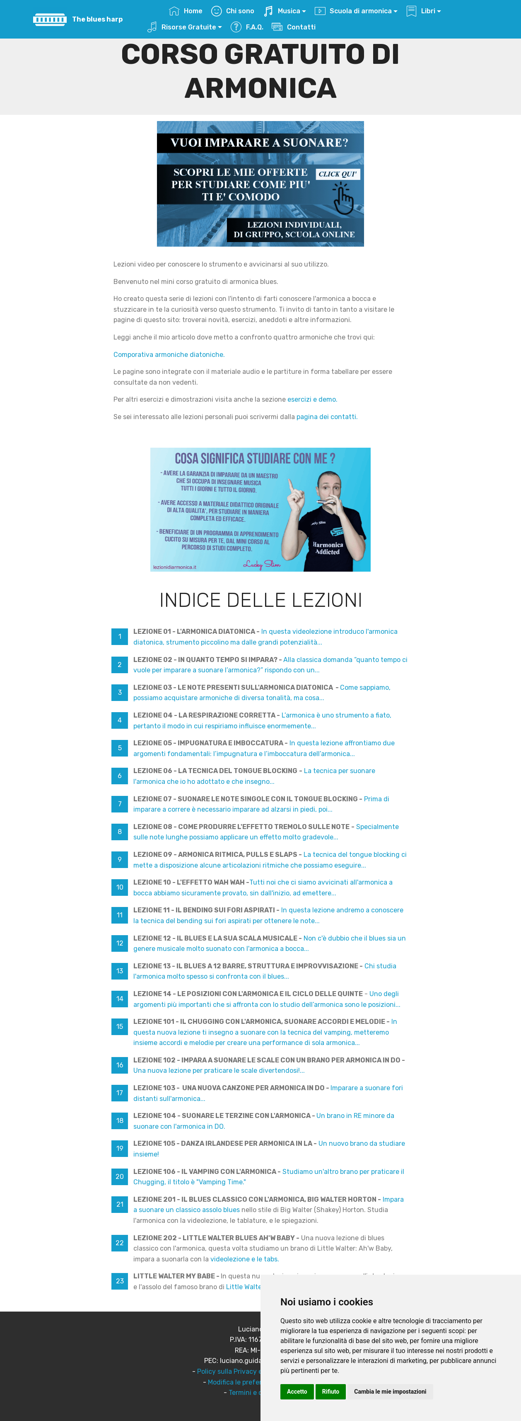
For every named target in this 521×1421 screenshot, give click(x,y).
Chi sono (232, 11)
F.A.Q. (247, 27)
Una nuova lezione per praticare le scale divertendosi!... (219, 1070)
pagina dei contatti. (327, 417)
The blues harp (97, 19)
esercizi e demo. (312, 399)
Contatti (294, 27)
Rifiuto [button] (331, 1391)
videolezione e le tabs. (244, 1259)
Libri (420, 11)
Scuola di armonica (353, 11)
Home (186, 11)
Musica (281, 11)
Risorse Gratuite (181, 27)
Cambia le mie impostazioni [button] (390, 1391)
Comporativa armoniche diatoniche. (169, 355)
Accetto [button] (297, 1391)
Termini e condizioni (260, 1393)
